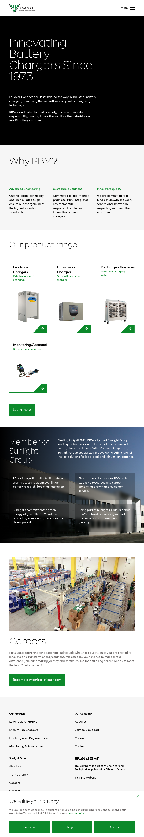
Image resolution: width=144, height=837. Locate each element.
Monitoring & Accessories (26, 746)
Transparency (18, 774)
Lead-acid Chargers (23, 721)
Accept (114, 827)
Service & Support (87, 730)
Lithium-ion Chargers (23, 730)
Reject (72, 827)
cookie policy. (77, 813)
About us (81, 721)
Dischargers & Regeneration (28, 738)
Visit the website (86, 777)
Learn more (22, 410)
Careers (80, 738)
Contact (80, 746)
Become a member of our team (37, 680)
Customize (30, 827)
